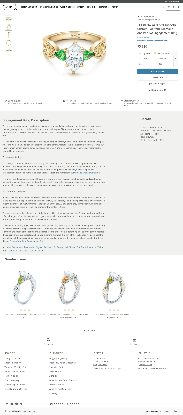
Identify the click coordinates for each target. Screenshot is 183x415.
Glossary (53, 393)
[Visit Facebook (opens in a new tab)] (12, 404)
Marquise (23, 250)
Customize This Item (158, 77)
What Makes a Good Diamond (63, 380)
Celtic (40, 250)
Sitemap (167, 411)
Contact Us (91, 330)
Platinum (91, 247)
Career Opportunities (153, 411)
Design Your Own (29, 7)
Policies (175, 411)
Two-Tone (81, 247)
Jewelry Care (55, 371)
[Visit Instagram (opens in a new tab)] (7, 404)
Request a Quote (158, 84)
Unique (33, 250)
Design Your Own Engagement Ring (27, 241)
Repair (115, 7)
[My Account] (178, 7)
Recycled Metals (56, 384)
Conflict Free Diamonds (60, 389)
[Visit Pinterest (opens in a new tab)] (22, 404)
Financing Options (57, 367)
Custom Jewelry (11, 380)
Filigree (38, 247)
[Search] (164, 7)
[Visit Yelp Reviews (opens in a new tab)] (73, 404)
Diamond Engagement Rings (87, 172)
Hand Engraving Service (15, 389)
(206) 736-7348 (100, 364)
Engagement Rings (49, 7)
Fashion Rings (11, 375)
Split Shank (69, 247)
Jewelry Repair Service (14, 384)
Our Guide (56, 353)
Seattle (98, 353)
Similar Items (16, 259)
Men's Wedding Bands (15, 371)
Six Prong (58, 247)
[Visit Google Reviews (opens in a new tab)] (57, 404)
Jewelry (80, 7)
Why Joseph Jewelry (58, 358)
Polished (48, 247)
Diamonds (91, 7)
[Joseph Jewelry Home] (138, 16)
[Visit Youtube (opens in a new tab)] (17, 404)
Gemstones (104, 7)
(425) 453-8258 (145, 364)
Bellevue (144, 353)
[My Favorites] (173, 7)
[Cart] (168, 7)
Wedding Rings (67, 7)
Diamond (13, 250)
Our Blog (53, 375)
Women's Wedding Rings (16, 367)
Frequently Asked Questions (62, 362)
